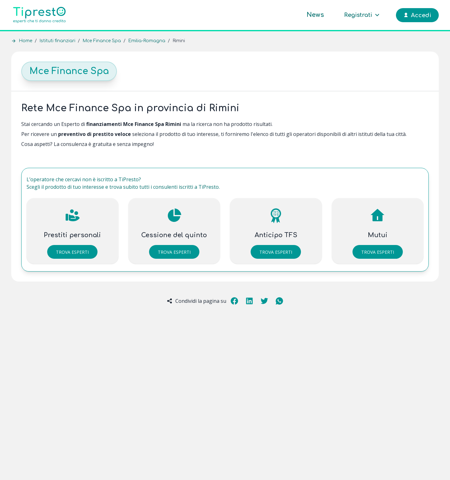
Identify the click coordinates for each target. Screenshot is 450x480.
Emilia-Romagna (146, 40)
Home (25, 40)
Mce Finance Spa (101, 40)
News (315, 14)
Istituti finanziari (57, 40)
